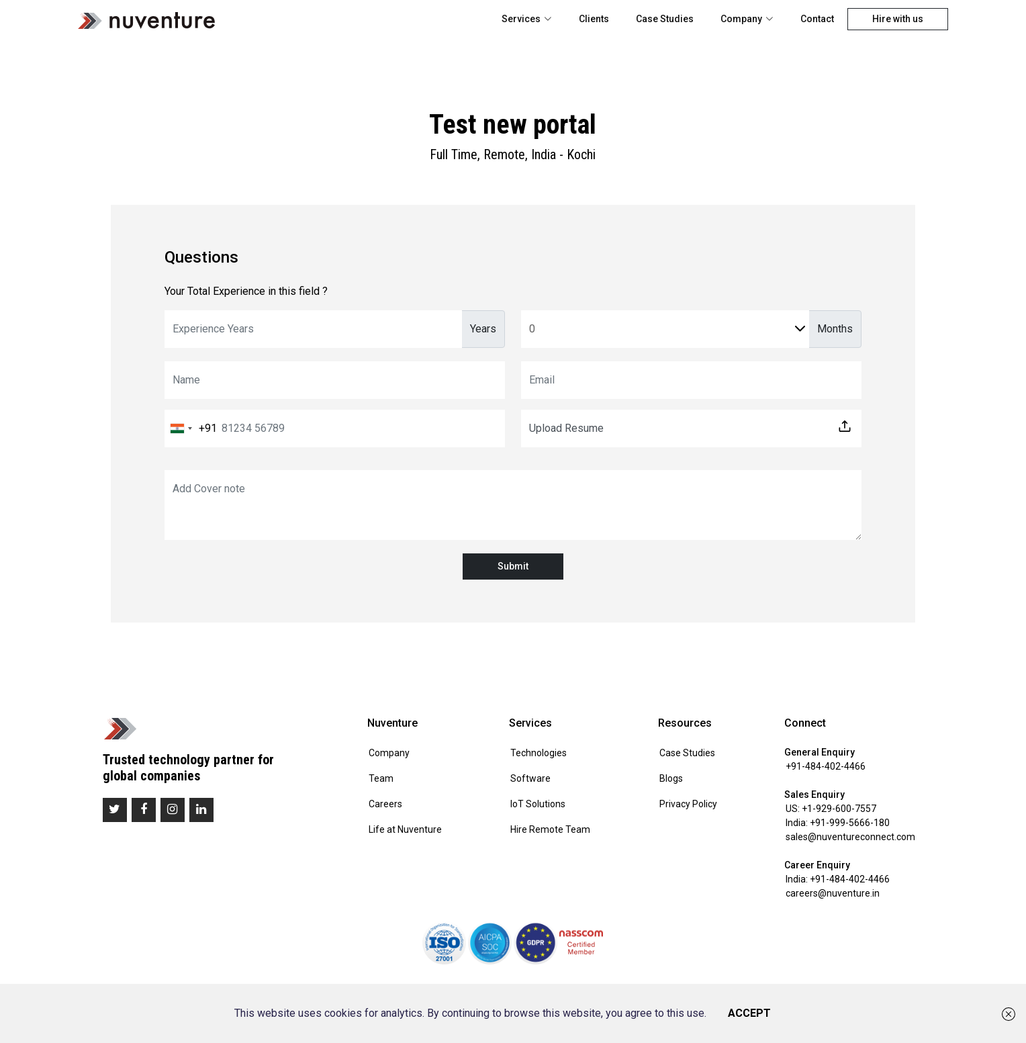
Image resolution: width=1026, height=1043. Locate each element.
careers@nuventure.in (833, 893)
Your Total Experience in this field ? (246, 291)
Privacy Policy (688, 804)
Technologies (538, 753)
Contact (817, 18)
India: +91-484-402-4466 (838, 879)
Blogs (671, 778)
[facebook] (144, 810)
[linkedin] (201, 810)
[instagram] (172, 810)
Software (530, 778)
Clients (594, 18)
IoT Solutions (537, 804)
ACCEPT (749, 1013)
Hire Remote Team (550, 829)
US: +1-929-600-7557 (831, 808)
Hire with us (897, 18)
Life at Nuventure (405, 829)
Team (381, 778)
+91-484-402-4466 (826, 766)
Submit (513, 566)
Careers (385, 804)
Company (747, 18)
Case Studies (665, 18)
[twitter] (115, 810)
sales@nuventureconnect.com (850, 836)
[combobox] (191, 428)
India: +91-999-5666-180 (838, 822)
